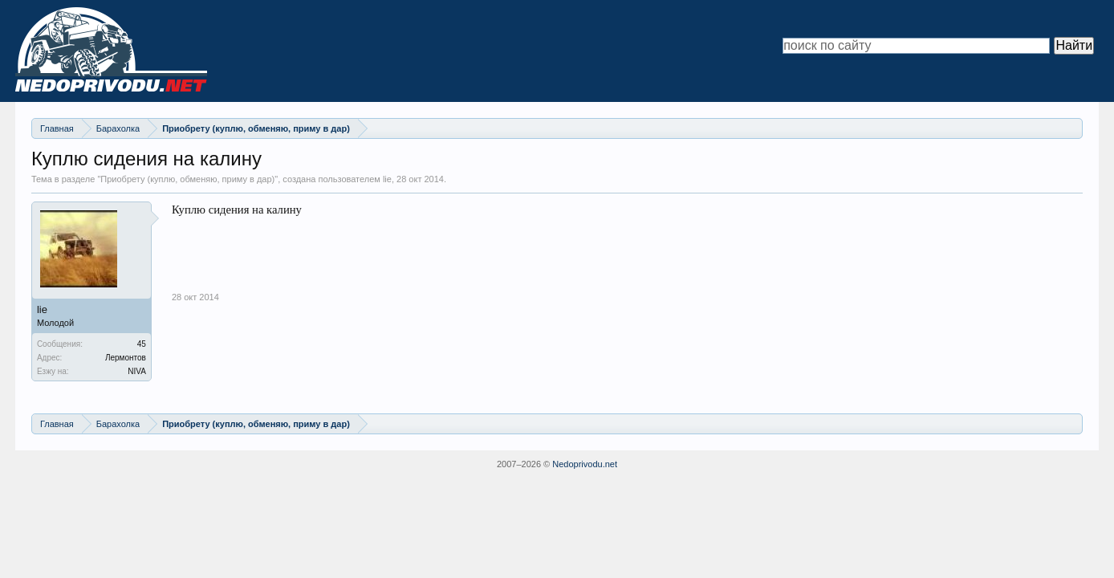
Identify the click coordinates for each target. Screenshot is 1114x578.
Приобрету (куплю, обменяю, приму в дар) (187, 179)
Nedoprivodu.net (584, 464)
